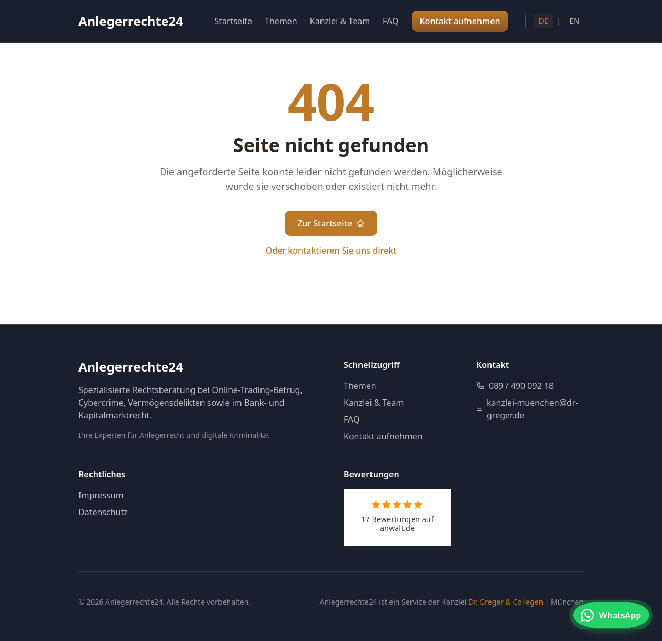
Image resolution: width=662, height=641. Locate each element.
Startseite (234, 21)
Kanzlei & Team (340, 21)
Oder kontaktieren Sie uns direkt (331, 250)
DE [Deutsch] (543, 21)
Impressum (101, 495)
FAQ (390, 21)
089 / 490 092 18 (515, 386)
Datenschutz (103, 512)
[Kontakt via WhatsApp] (608, 615)
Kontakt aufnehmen (383, 436)
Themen (281, 21)
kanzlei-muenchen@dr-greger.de (527, 409)
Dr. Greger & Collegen (505, 602)
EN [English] (574, 21)
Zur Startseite (331, 223)
